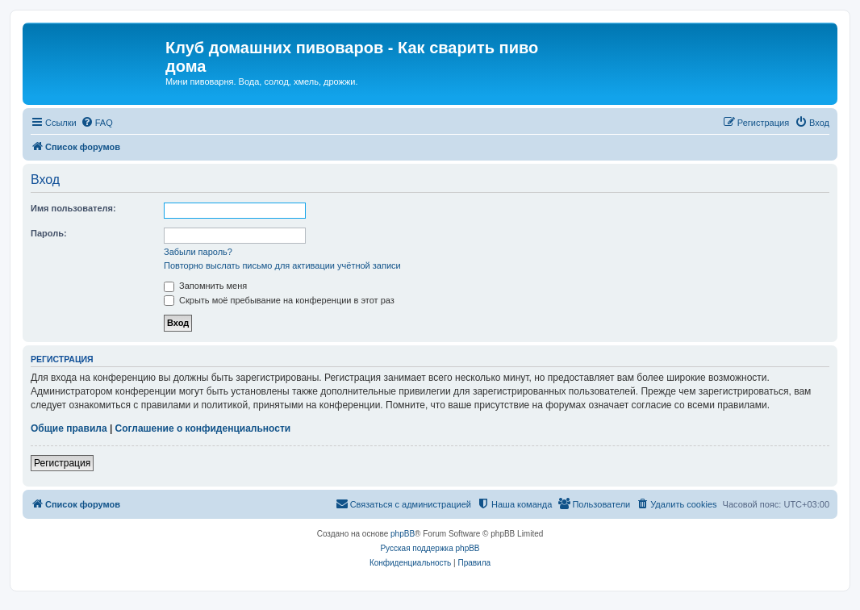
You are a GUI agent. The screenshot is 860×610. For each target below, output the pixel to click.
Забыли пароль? (198, 252)
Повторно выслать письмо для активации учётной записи (282, 265)
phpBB (402, 533)
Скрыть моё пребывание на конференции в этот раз (279, 300)
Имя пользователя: (73, 208)
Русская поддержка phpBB (429, 548)
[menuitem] (97, 122)
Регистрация (62, 463)
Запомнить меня (205, 285)
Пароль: (49, 233)
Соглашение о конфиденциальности (203, 428)
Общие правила (69, 428)
